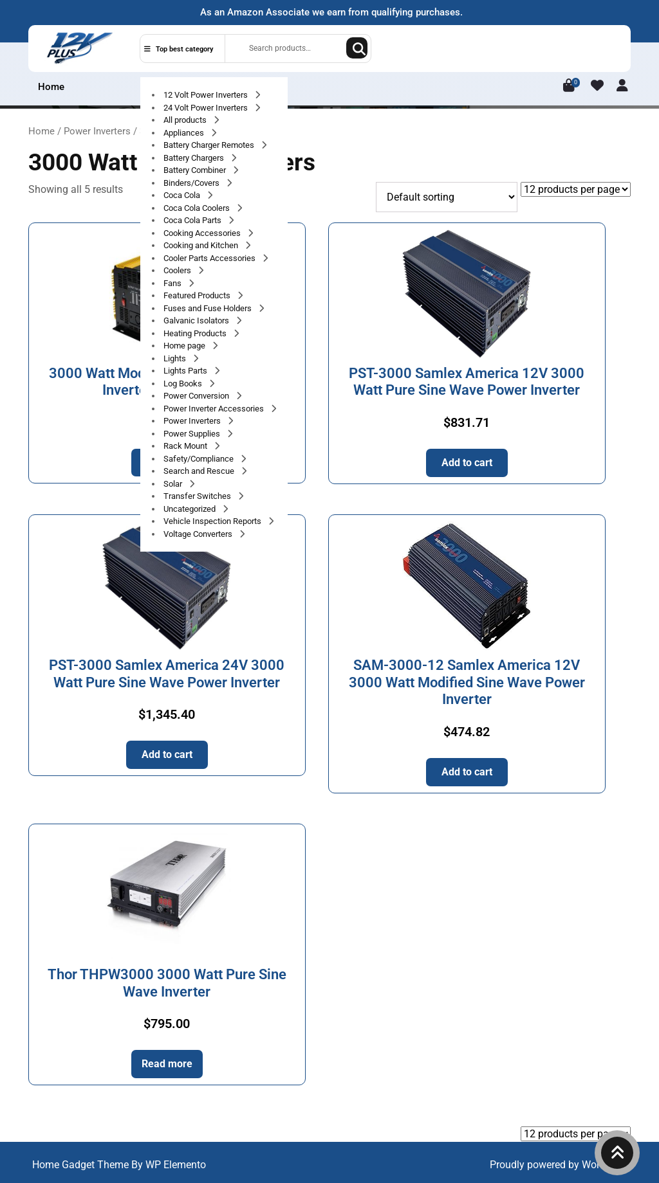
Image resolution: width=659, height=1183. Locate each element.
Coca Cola (182, 195)
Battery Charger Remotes (209, 145)
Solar (173, 484)
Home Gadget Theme (81, 1165)
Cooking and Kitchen (201, 245)
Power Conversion (197, 396)
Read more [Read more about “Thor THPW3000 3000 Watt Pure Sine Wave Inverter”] (167, 1064)
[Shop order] (446, 197)
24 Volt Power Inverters (206, 108)
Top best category (178, 49)
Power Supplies (192, 433)
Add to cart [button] (466, 462)
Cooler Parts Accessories (210, 258)
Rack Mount (186, 446)
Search (356, 48)
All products (186, 120)
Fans (173, 283)
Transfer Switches (198, 496)
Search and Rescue (199, 471)
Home (51, 87)
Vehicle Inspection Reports (213, 521)
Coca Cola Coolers (197, 208)
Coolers (178, 270)
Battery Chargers (194, 158)
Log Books (183, 383)
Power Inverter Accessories (214, 408)
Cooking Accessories (203, 233)
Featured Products (197, 295)
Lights (175, 358)
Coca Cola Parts (193, 220)
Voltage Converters (198, 534)
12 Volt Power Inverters (206, 95)
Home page (185, 345)
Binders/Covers (192, 183)
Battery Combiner (195, 170)
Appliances (184, 133)
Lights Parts (186, 370)
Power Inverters (193, 421)
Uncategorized (190, 509)
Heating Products (195, 333)
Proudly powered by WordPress (560, 1165)
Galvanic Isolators (197, 320)
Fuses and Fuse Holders (208, 308)
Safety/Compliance (199, 459)
